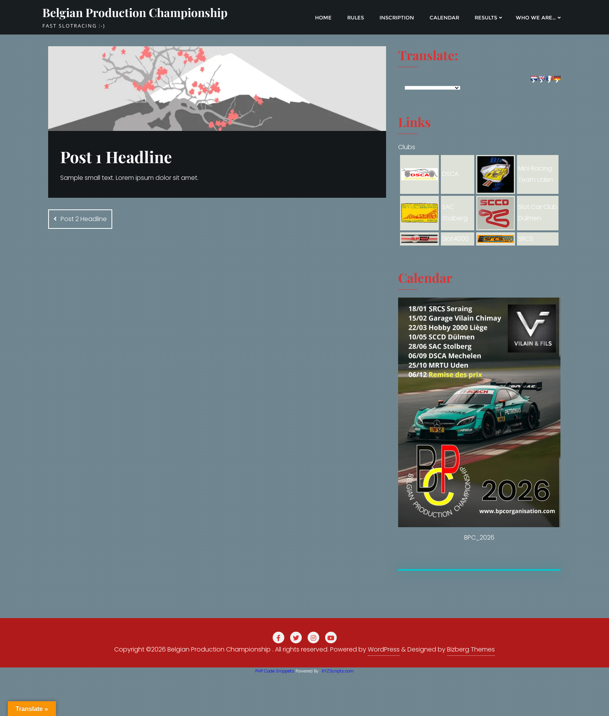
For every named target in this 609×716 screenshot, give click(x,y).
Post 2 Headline (84, 218)
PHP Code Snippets (274, 671)
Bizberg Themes (471, 649)
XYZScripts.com (338, 671)
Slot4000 (455, 238)
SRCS (525, 238)
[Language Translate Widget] (432, 88)
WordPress (384, 649)
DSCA (450, 173)
